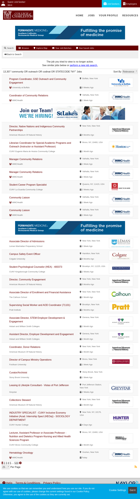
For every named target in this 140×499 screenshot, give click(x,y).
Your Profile (108, 15)
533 (16, 463)
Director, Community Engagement (27, 279)
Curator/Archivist (18, 372)
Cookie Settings (117, 490)
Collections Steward (20, 400)
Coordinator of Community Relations (28, 95)
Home (80, 15)
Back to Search (12, 54)
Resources (130, 15)
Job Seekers (111, 4)
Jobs (91, 15)
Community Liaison (19, 197)
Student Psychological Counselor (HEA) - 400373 (35, 267)
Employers (130, 4)
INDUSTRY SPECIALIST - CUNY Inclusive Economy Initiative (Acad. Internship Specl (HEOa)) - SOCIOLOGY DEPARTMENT (39, 416)
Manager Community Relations (25, 159)
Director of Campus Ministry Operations (30, 359)
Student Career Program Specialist (28, 184)
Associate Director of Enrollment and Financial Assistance (40, 292)
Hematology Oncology (21, 452)
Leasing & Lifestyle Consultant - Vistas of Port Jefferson (39, 385)
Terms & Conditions (27, 483)
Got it (132, 490)
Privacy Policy (52, 483)
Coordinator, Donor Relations (24, 347)
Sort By (117, 71)
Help (7, 483)
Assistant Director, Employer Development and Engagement (41, 334)
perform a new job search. (84, 65)
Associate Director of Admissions (26, 241)
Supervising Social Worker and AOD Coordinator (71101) (39, 305)
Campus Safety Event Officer (24, 254)
